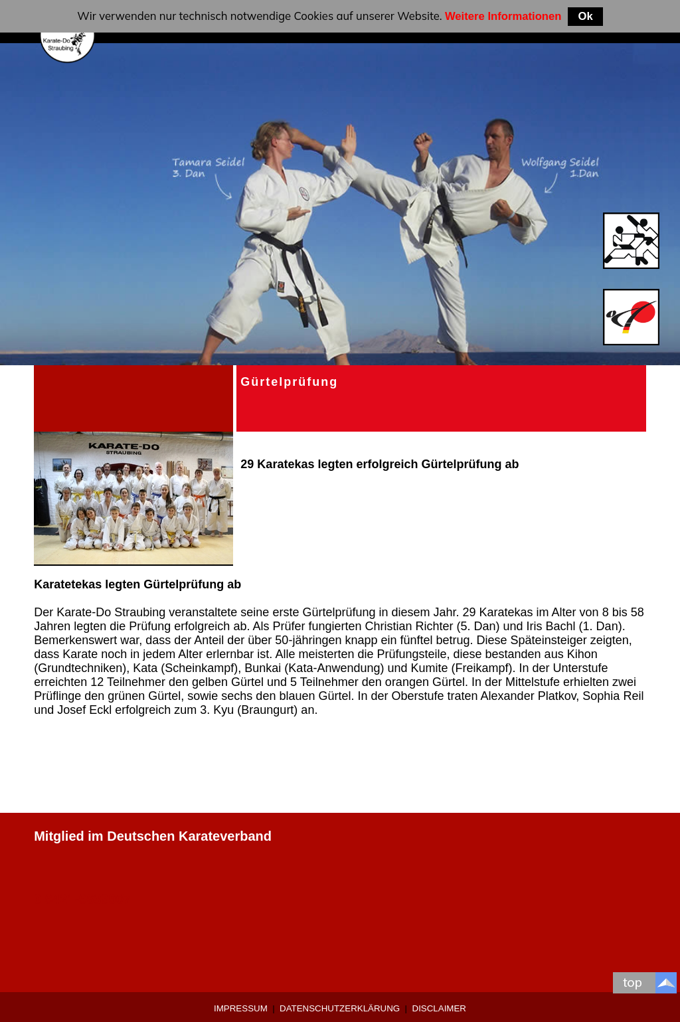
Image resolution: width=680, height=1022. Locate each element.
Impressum (241, 1008)
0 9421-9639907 (82, 899)
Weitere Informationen (503, 16)
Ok (585, 16)
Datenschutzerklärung (340, 1008)
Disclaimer (439, 1008)
